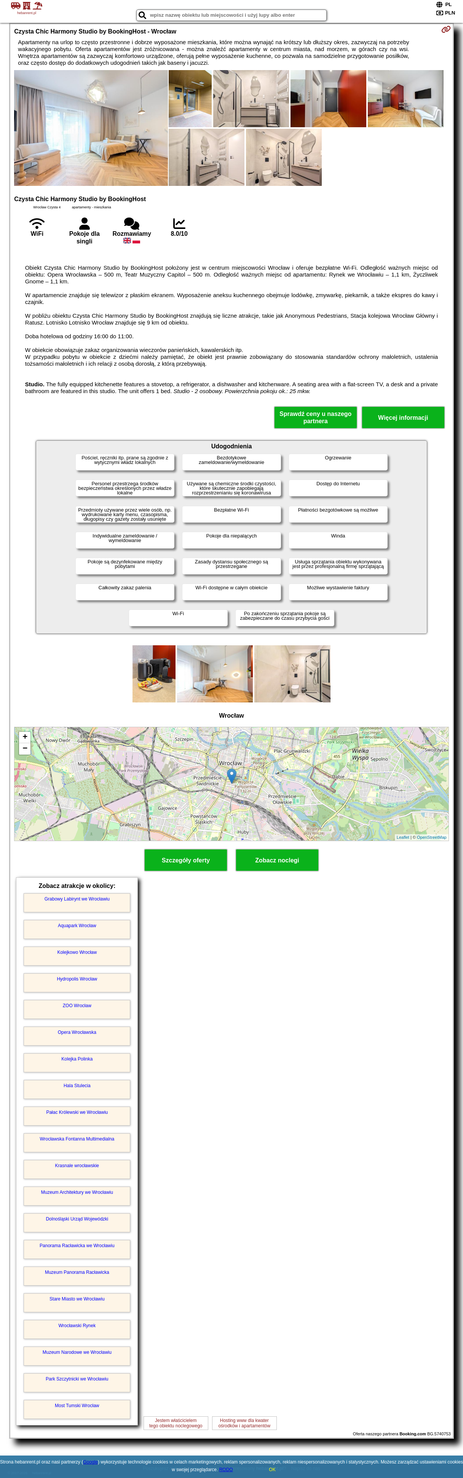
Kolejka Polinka (77, 1059)
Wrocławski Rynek (77, 1325)
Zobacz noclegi (277, 860)
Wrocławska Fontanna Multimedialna (77, 1139)
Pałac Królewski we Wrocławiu (77, 1112)
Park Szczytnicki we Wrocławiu (77, 1379)
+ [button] (24, 737)
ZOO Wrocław (77, 1005)
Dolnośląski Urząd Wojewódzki (77, 1219)
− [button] (24, 749)
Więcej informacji (403, 417)
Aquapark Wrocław (77, 925)
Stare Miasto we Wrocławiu (77, 1299)
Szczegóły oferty (186, 860)
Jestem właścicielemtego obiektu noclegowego (175, 1423)
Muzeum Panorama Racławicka (77, 1272)
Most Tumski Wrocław (77, 1405)
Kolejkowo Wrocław (77, 952)
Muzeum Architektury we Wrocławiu (77, 1192)
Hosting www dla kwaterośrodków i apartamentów (244, 1423)
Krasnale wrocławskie (77, 1165)
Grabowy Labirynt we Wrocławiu (77, 899)
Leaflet (403, 837)
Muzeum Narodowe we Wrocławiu (77, 1352)
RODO (226, 1469)
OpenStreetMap (432, 837)
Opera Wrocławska (77, 1032)
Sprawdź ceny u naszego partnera (315, 417)
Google (90, 1462)
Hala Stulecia (77, 1085)
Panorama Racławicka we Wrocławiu (77, 1245)
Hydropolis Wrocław (77, 979)
